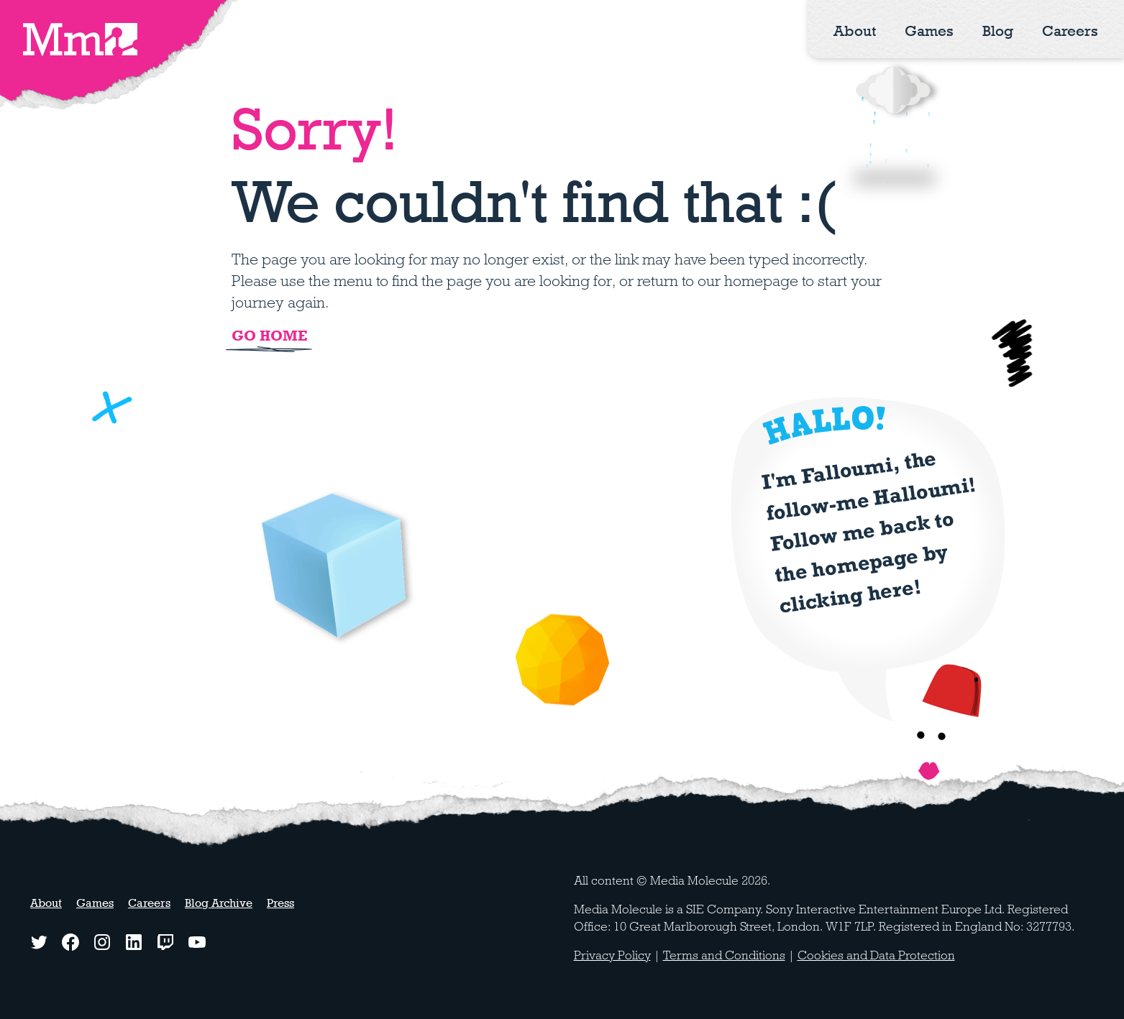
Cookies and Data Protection (876, 955)
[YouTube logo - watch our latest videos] (197, 942)
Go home (269, 335)
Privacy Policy (612, 955)
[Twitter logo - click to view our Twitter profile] (39, 942)
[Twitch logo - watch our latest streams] (165, 942)
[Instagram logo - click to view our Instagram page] (102, 942)
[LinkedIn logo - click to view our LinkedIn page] (134, 942)
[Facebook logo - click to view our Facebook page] (70, 942)
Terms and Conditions (724, 955)
